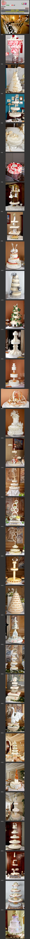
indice (2, 8)
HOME (26, 8)
